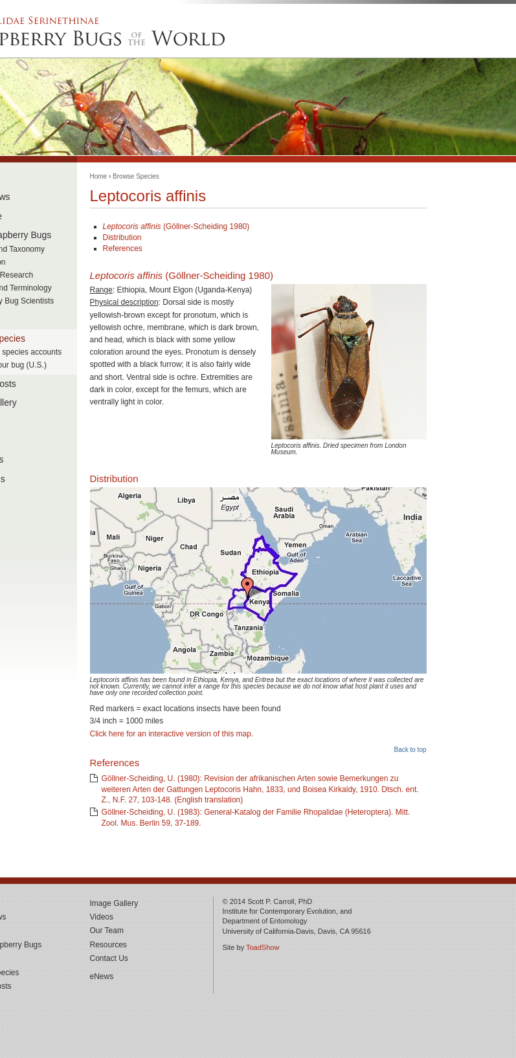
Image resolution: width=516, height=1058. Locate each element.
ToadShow (262, 947)
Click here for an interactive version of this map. (172, 733)
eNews (102, 976)
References (122, 248)
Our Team (107, 930)
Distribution (122, 237)
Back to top (410, 749)
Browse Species (136, 176)
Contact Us (109, 958)
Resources (108, 944)
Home (98, 176)
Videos (101, 916)
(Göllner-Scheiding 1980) (176, 226)
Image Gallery (114, 903)
